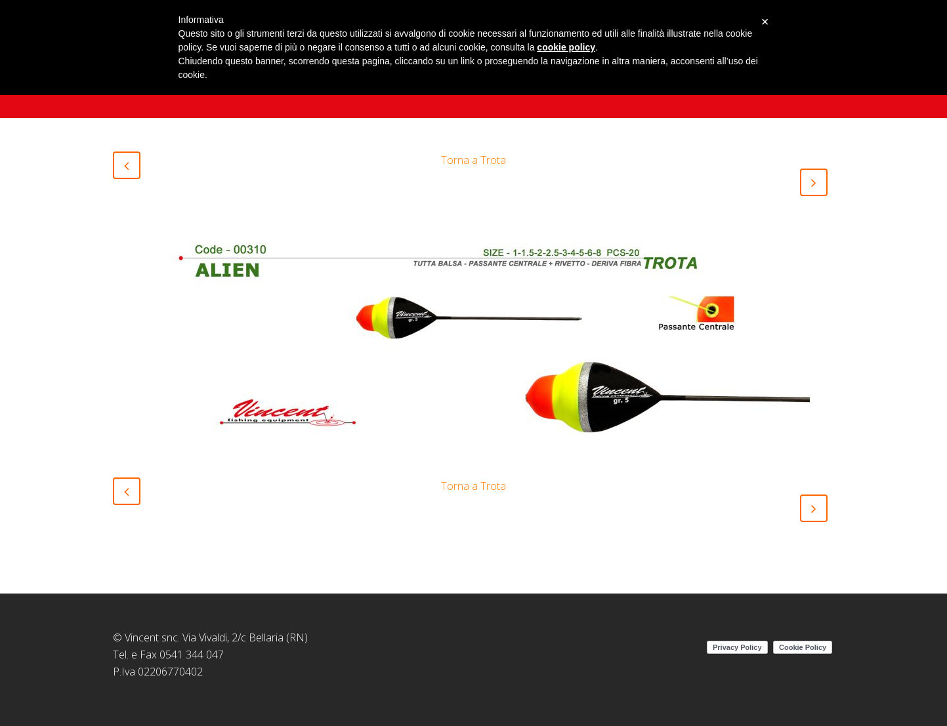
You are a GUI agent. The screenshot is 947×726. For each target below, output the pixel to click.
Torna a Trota (473, 160)
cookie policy (566, 47)
